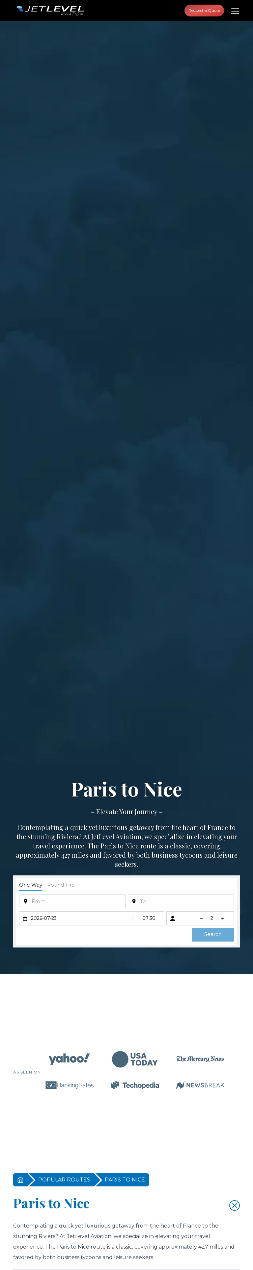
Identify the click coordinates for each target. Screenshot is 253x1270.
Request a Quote (204, 10)
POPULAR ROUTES (64, 1180)
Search (213, 934)
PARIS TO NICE (125, 1180)
